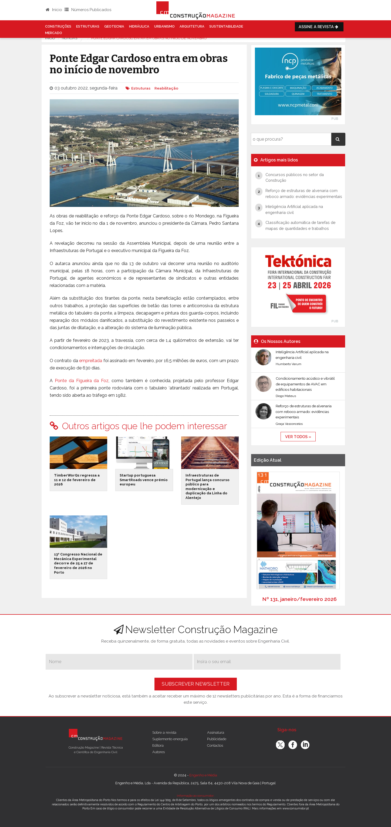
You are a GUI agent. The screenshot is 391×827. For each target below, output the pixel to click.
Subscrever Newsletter (196, 684)
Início (54, 9)
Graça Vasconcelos (289, 424)
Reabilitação (166, 88)
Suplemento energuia (170, 739)
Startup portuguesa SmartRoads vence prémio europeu (144, 479)
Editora (158, 745)
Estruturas (87, 26)
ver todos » (298, 436)
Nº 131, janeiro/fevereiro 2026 (299, 599)
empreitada (90, 360)
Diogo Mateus (286, 396)
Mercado (53, 33)
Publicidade (216, 739)
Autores (158, 752)
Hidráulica (139, 26)
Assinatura (215, 732)
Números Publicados (88, 9)
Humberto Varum (288, 364)
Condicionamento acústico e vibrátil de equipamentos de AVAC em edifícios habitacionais (305, 384)
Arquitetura (192, 26)
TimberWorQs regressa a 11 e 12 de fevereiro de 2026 (77, 479)
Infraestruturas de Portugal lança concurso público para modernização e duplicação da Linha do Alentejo (208, 486)
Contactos (215, 745)
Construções (58, 26)
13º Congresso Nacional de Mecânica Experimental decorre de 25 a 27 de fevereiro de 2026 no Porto (78, 563)
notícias (69, 38)
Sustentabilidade (226, 26)
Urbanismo (164, 26)
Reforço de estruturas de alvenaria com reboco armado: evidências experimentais (304, 411)
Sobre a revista (164, 732)
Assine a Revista (319, 26)
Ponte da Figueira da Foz (82, 380)
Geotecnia (114, 26)
